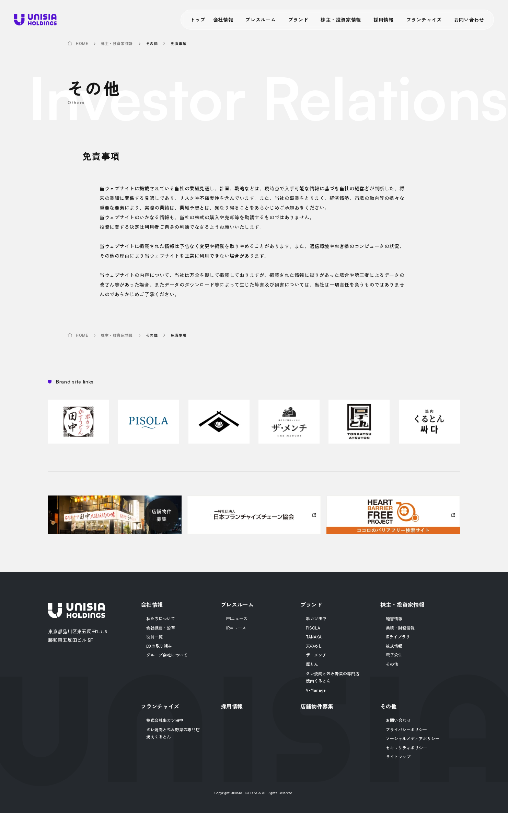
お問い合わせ (469, 19)
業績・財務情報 (400, 628)
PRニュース (236, 618)
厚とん (312, 664)
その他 (392, 664)
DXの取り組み (159, 646)
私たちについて (160, 618)
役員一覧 (154, 636)
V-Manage (315, 690)
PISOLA (313, 628)
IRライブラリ (398, 636)
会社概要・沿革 (160, 628)
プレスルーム (260, 19)
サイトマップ (398, 756)
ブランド (298, 19)
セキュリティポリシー (406, 747)
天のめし (314, 646)
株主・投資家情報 (341, 19)
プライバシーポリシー (406, 729)
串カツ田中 (316, 618)
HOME (82, 44)
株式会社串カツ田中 (164, 720)
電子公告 (394, 655)
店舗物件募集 (316, 706)
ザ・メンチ (316, 655)
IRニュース (236, 628)
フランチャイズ (424, 19)
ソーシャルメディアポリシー (412, 738)
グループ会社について (166, 655)
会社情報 (223, 19)
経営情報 (394, 618)
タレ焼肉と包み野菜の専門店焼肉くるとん (332, 677)
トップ (197, 19)
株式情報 (394, 646)
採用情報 (383, 19)
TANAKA (314, 636)
